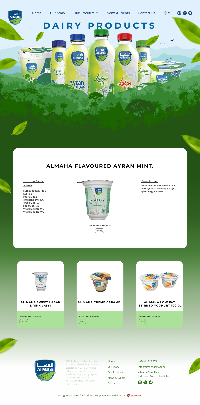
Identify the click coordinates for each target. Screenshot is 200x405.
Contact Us (146, 13)
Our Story (57, 13)
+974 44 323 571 (147, 361)
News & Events (118, 13)
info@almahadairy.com (151, 367)
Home (37, 13)
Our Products (84, 13)
